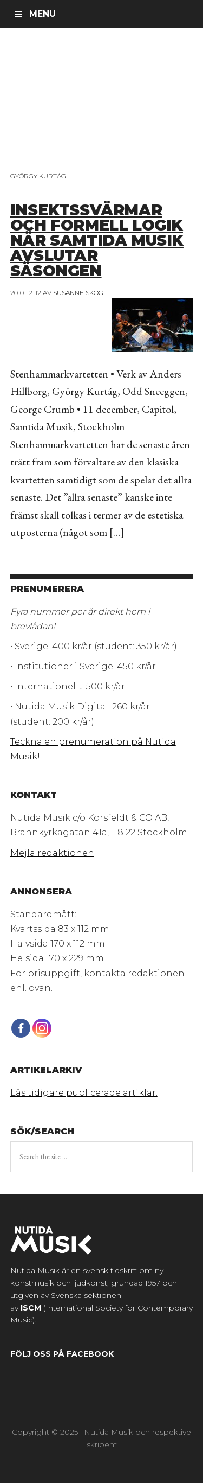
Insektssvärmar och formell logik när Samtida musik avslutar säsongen (97, 240)
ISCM (31, 1308)
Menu (42, 14)
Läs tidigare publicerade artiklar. (84, 1093)
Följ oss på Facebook (62, 1354)
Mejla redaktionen (52, 853)
